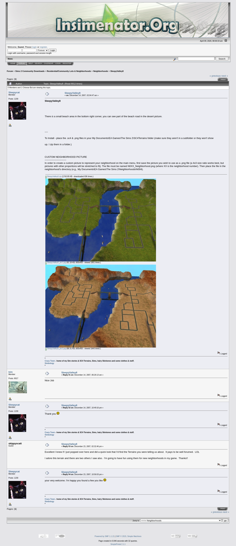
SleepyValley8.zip (53, 176)
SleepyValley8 (117, 71)
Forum (22, 63)
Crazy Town (50, 361)
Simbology (49, 363)
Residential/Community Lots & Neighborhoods (69, 71)
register (43, 47)
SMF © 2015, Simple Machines (128, 536)
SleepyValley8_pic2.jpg (55, 349)
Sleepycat (14, 92)
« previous (215, 75)
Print (223, 80)
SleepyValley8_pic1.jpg (55, 262)
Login (57, 63)
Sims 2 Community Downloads (29, 71)
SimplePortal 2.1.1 (118, 544)
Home (12, 63)
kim (10, 372)
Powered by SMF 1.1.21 (104, 536)
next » (224, 75)
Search (38, 63)
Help (30, 63)
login (34, 47)
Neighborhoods (100, 71)
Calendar (48, 63)
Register (67, 63)
